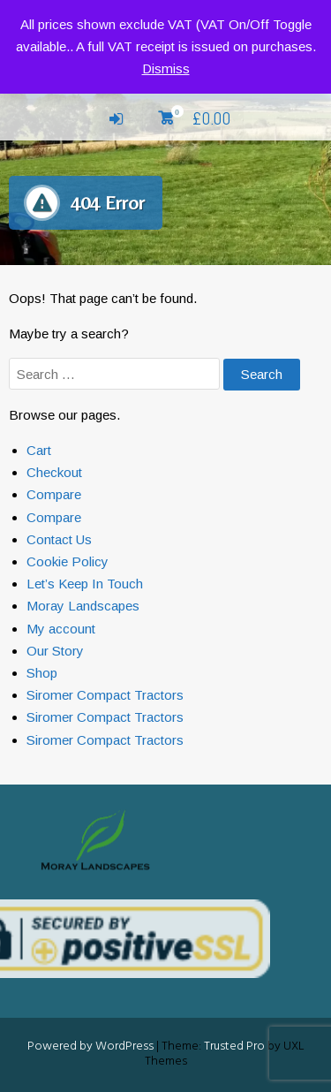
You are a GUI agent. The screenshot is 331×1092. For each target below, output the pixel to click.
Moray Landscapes (82, 605)
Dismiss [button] (166, 68)
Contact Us (59, 539)
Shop (41, 672)
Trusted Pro (234, 1046)
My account (60, 628)
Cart (38, 450)
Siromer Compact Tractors (105, 694)
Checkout (54, 472)
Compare (53, 494)
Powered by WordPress (90, 1046)
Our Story (55, 650)
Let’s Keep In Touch (84, 583)
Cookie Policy (67, 561)
